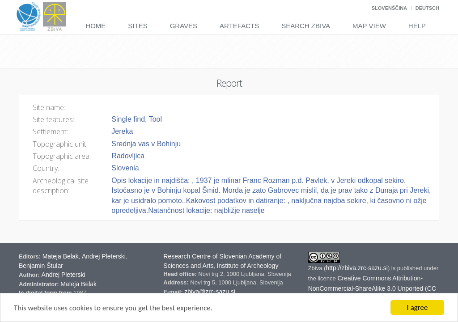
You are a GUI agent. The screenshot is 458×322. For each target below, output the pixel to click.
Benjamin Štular (41, 265)
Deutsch (427, 8)
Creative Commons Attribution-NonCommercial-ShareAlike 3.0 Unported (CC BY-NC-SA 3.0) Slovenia (372, 288)
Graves (183, 26)
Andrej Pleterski (104, 256)
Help (417, 26)
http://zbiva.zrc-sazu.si (357, 267)
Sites (137, 26)
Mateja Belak (60, 256)
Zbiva (316, 268)
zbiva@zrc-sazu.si (209, 291)
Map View (369, 26)
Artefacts (239, 26)
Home (95, 26)
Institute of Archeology (248, 265)
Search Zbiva (305, 26)
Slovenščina (389, 8)
